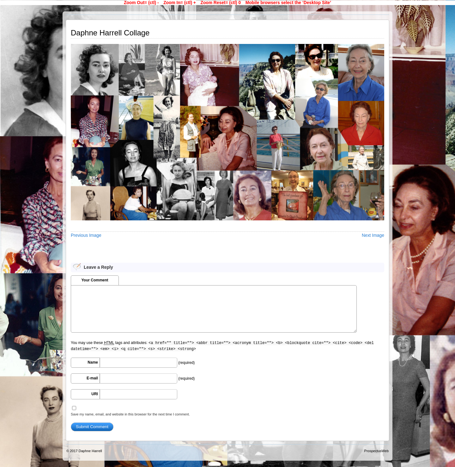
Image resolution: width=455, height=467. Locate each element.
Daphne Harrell (90, 451)
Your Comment (94, 280)
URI (94, 394)
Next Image (373, 235)
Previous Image (86, 235)
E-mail (92, 378)
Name (93, 362)
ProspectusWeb (376, 451)
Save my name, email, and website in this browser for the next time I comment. (130, 414)
